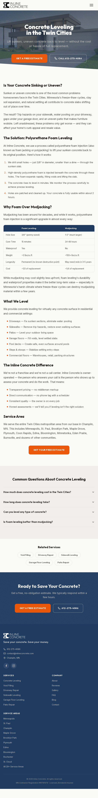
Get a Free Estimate (29, 58)
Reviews (56, 685)
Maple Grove (9, 733)
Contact (55, 704)
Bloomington (9, 752)
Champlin (7, 728)
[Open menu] (91, 5)
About (54, 680)
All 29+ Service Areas (13, 766)
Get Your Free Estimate (49, 450)
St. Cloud (7, 761)
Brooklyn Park (10, 738)
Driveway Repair (46, 555)
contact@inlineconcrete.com (18, 653)
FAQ (54, 695)
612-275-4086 (68, 608)
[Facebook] (6, 666)
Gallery (55, 690)
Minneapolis (9, 718)
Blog (54, 700)
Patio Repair (63, 562)
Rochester (8, 757)
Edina (6, 747)
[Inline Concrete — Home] (15, 5)
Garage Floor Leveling (39, 562)
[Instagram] (14, 666)
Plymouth (7, 742)
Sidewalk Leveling (69, 555)
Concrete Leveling (12, 680)
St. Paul (6, 723)
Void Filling (25, 555)
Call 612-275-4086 (68, 58)
